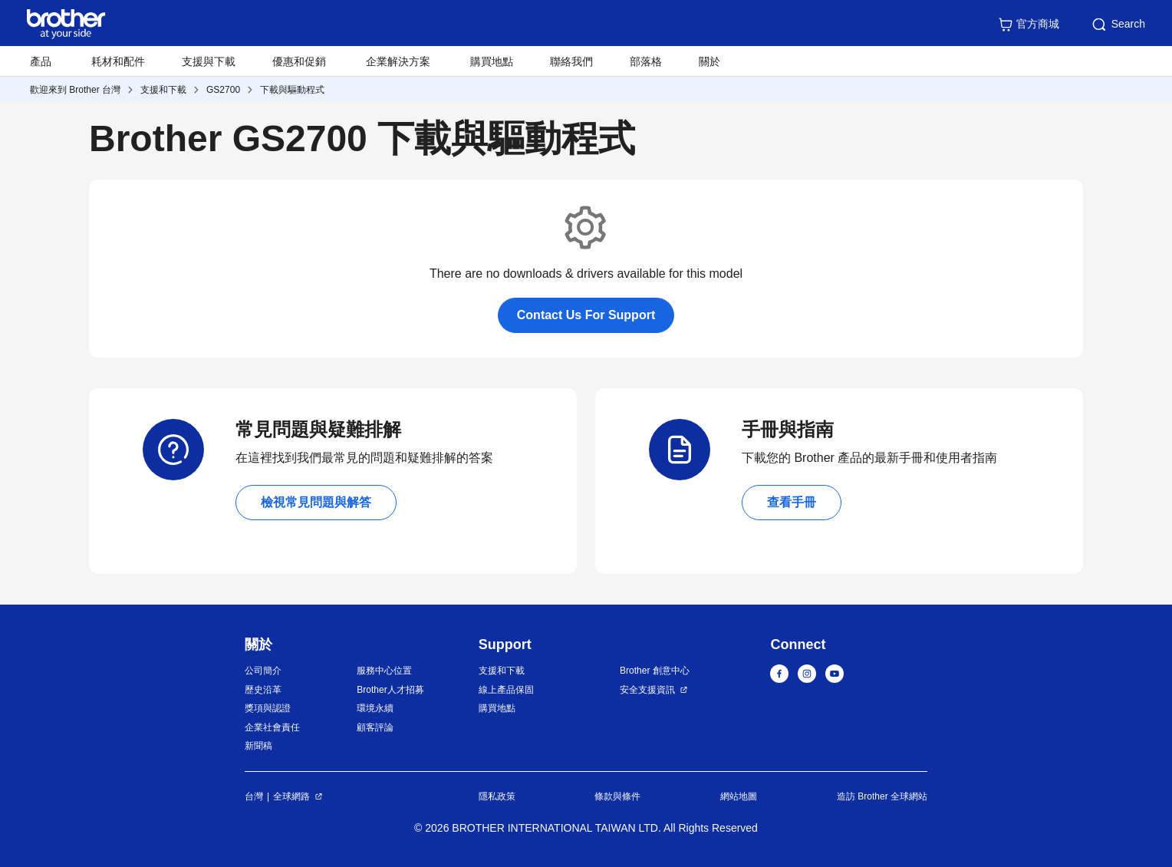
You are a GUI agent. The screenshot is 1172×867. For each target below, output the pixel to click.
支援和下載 (163, 89)
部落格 (646, 61)
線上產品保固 (506, 689)
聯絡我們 (571, 61)
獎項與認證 (268, 708)
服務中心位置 (384, 670)
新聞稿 (258, 745)
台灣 (254, 796)
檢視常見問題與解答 (316, 502)
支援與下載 (208, 61)
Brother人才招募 (390, 689)
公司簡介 (263, 670)
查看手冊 (791, 502)
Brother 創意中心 (655, 670)
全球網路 (291, 796)
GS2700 (223, 89)
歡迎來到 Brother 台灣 (75, 89)
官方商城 (1028, 24)
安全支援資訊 (647, 689)
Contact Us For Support (586, 314)
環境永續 (375, 708)
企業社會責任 (272, 727)
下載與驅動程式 (292, 89)
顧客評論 (375, 727)
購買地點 (491, 61)
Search (1117, 24)
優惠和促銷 (299, 61)
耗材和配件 (118, 61)
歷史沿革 (263, 689)
